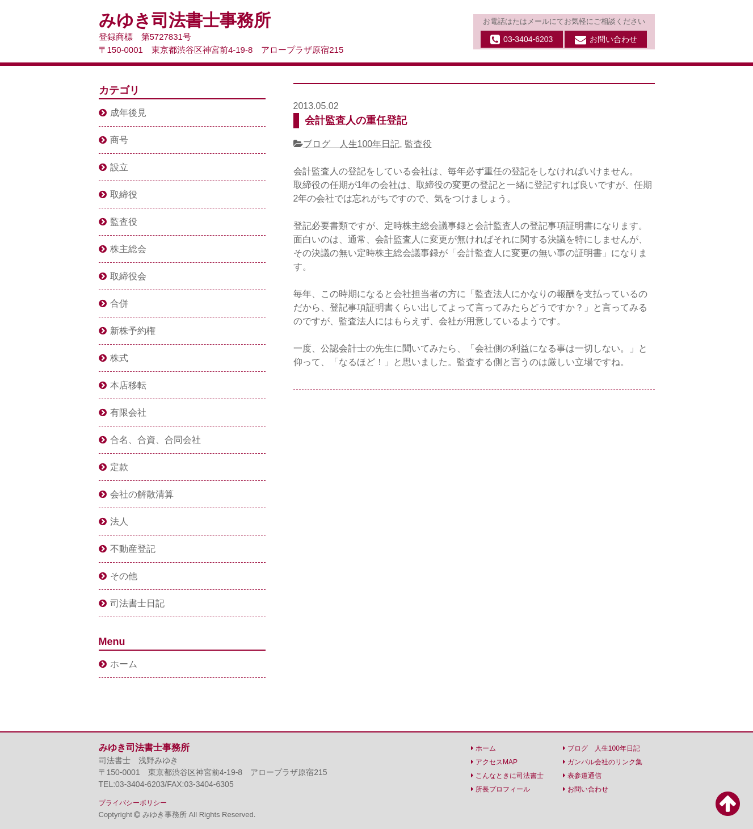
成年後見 (122, 113)
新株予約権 (127, 331)
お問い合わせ (606, 39)
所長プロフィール (500, 789)
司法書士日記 (132, 603)
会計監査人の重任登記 (356, 120)
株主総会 (122, 249)
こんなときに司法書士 (507, 776)
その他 (118, 576)
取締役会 (122, 276)
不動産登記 (127, 549)
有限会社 (122, 412)
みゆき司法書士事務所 (185, 20)
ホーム (118, 664)
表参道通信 (582, 776)
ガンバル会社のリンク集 (602, 762)
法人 (113, 521)
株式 (113, 358)
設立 (113, 167)
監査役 (418, 144)
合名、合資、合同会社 (150, 440)
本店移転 (122, 385)
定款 (113, 467)
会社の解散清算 (136, 494)
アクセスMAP (494, 762)
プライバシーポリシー (133, 803)
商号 (113, 140)
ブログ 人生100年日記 (351, 144)
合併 (113, 303)
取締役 (118, 194)
